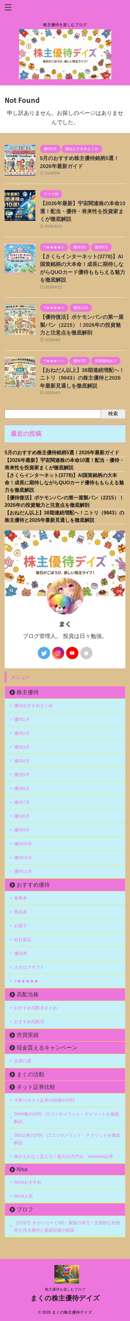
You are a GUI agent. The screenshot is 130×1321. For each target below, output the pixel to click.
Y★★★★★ (26, 981)
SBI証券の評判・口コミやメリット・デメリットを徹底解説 (67, 1139)
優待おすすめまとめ (33, 705)
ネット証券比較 (36, 1087)
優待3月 (22, 747)
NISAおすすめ (27, 1182)
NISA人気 (23, 1196)
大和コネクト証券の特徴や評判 (44, 1100)
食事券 (20, 898)
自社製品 (22, 939)
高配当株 (28, 994)
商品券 (20, 911)
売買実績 (28, 1035)
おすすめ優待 (33, 885)
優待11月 (23, 857)
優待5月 (22, 774)
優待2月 (22, 733)
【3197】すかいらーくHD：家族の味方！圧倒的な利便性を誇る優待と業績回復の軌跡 (67, 1226)
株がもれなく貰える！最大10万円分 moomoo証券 (63, 1156)
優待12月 (23, 871)
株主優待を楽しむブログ (65, 1289)
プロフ (25, 1209)
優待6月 (22, 788)
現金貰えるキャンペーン (47, 1048)
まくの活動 (30, 1074)
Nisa (22, 1169)
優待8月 (22, 816)
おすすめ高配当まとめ (35, 1007)
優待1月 (22, 719)
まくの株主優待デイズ (65, 1298)
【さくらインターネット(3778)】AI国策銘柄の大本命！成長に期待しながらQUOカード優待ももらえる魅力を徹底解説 (64, 483)
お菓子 (20, 925)
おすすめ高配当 (29, 1021)
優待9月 (22, 829)
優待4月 (22, 760)
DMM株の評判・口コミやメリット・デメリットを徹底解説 (66, 1118)
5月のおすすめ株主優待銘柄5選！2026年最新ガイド (62, 452)
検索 (113, 413)
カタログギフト (29, 967)
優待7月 (22, 802)
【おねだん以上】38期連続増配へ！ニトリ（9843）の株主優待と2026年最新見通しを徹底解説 (82, 378)
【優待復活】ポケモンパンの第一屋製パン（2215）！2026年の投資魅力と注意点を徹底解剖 (82, 325)
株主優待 (28, 692)
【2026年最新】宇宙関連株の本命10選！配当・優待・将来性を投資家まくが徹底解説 (82, 211)
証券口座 (22, 1060)
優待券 (20, 953)
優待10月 (23, 843)
